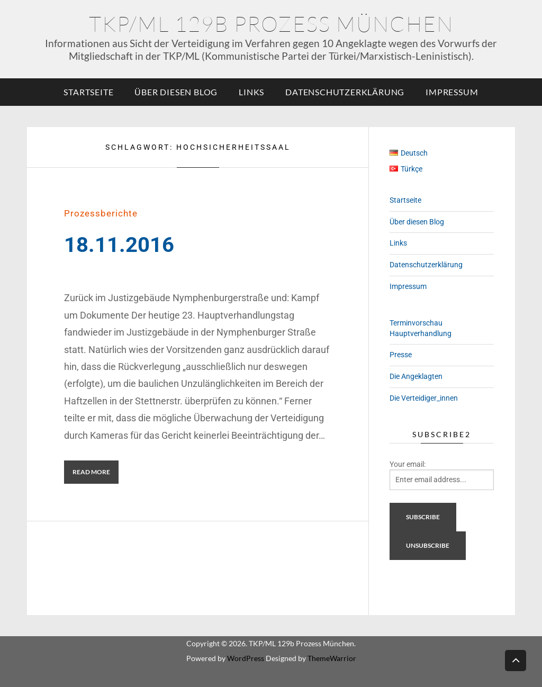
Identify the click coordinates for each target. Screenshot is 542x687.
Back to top (515, 660)
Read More (91, 472)
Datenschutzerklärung (344, 92)
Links (251, 92)
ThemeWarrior (332, 658)
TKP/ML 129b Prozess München (271, 24)
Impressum (452, 92)
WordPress (245, 658)
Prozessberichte (101, 213)
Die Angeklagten (416, 376)
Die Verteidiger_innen (424, 398)
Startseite (88, 92)
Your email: (408, 464)
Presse (401, 354)
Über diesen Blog (176, 92)
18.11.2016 (119, 244)
